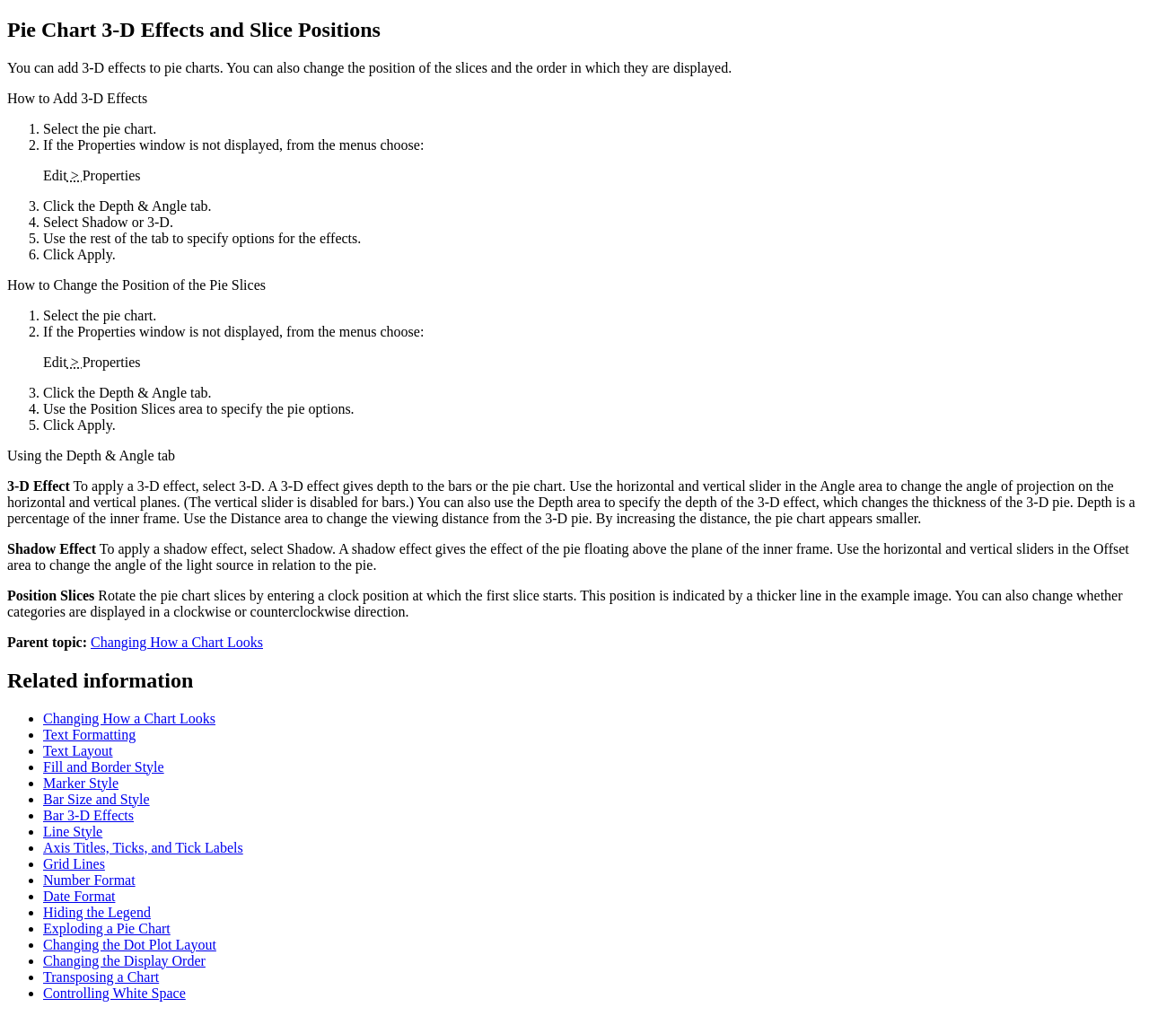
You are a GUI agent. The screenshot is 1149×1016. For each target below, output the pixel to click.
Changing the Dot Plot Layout (129, 944)
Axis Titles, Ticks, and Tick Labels (143, 847)
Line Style (72, 831)
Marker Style (80, 783)
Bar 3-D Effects (88, 815)
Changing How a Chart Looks (177, 642)
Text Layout (78, 750)
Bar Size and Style (96, 799)
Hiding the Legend (97, 912)
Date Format (79, 896)
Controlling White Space (114, 993)
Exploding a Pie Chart (107, 928)
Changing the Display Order (124, 960)
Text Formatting (89, 734)
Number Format (89, 880)
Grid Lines (74, 863)
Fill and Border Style (103, 767)
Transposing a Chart (101, 977)
